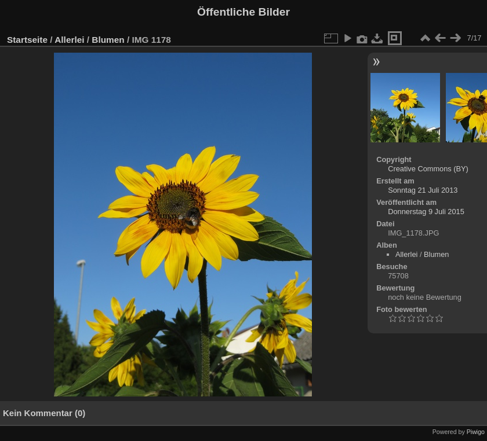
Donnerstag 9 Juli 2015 (426, 211)
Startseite (27, 40)
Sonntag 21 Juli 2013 (422, 190)
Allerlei (69, 40)
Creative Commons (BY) (428, 168)
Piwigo (476, 431)
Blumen (108, 40)
